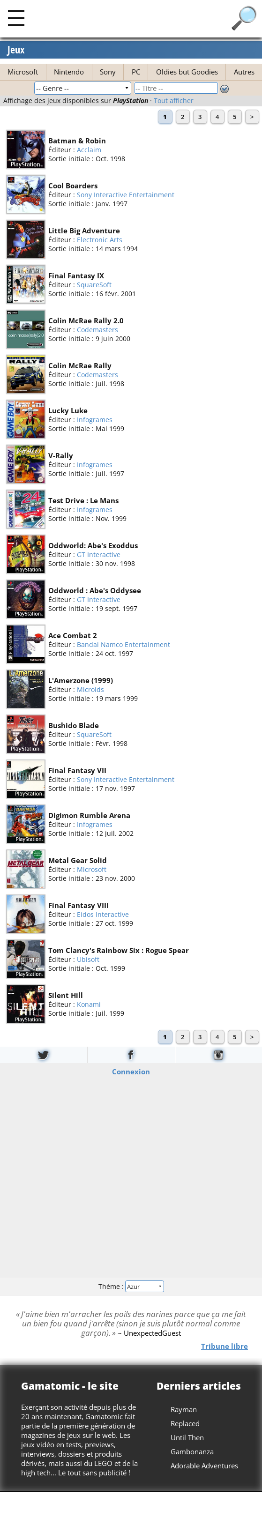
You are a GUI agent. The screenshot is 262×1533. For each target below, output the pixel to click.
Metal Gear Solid (77, 860)
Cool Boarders (72, 185)
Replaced (185, 1423)
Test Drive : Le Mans (83, 500)
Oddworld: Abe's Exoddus (93, 545)
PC (136, 71)
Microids (90, 689)
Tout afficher (174, 101)
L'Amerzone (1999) (80, 680)
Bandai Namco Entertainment (123, 644)
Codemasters (97, 329)
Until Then (187, 1437)
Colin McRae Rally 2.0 (86, 320)
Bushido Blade (73, 725)
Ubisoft (88, 959)
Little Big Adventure (84, 230)
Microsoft (22, 71)
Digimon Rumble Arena (89, 815)
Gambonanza (192, 1451)
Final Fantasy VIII (78, 905)
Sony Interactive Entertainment (125, 194)
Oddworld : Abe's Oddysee (94, 590)
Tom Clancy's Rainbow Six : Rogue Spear (118, 950)
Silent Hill (65, 995)
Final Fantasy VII (77, 770)
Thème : (130, 1285)
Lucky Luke (68, 410)
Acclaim (89, 149)
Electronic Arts (99, 239)
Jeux (16, 50)
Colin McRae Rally (80, 365)
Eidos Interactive (103, 914)
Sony (108, 71)
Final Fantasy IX (76, 275)
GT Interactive (98, 554)
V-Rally (60, 455)
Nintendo (69, 71)
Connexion (131, 1071)
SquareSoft (94, 284)
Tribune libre (224, 1346)
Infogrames (94, 419)
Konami (89, 1004)
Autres (244, 71)
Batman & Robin (77, 140)
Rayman (184, 1409)
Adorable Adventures (204, 1465)
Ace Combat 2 (72, 635)
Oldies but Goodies (187, 71)
